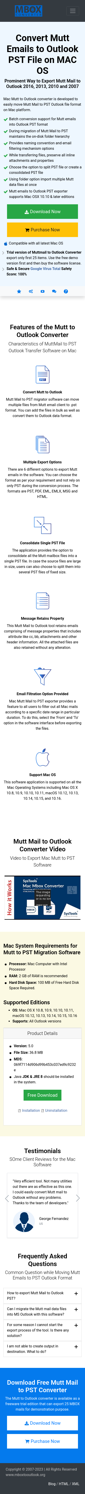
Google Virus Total (45, 269)
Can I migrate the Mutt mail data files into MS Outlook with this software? (36, 1312)
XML (75, 1484)
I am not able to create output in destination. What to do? (32, 1349)
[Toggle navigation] (72, 10)
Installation (29, 1110)
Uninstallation (54, 1110)
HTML (64, 1484)
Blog (52, 1484)
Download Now (42, 211)
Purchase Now (42, 229)
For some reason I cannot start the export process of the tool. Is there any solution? (38, 1330)
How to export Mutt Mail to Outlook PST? (35, 1296)
